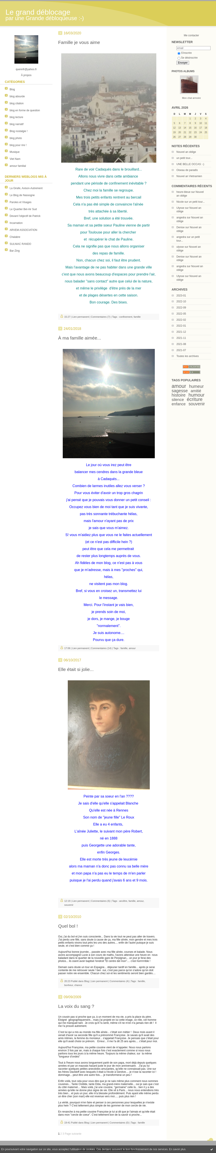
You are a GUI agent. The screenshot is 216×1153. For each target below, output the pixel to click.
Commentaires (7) (100, 316)
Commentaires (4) (119, 981)
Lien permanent (80, 316)
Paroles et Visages (20, 202)
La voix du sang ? (76, 1006)
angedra (181, 217)
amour (179, 386)
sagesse (180, 390)
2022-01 (181, 325)
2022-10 (181, 301)
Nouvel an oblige (186, 151)
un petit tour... (184, 158)
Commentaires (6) (100, 901)
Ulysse (180, 207)
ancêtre (123, 901)
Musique (14, 151)
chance (78, 985)
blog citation (17, 103)
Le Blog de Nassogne (22, 195)
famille (137, 316)
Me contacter (191, 35)
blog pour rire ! (18, 145)
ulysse (180, 246)
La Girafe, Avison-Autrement (26, 188)
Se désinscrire (188, 57)
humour (196, 395)
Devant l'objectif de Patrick (25, 216)
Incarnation (16, 223)
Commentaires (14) (101, 648)
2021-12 (181, 331)
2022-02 (181, 319)
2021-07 (181, 350)
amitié (196, 391)
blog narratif (16, 124)
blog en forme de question (25, 110)
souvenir (196, 403)
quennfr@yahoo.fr (26, 69)
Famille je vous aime (79, 42)
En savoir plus (177, 1149)
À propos (26, 75)
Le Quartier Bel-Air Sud (23, 209)
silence (178, 399)
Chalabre (15, 237)
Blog (12, 89)
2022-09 (181, 307)
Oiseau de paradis (187, 170)
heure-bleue (183, 191)
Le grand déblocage (37, 12)
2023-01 (181, 295)
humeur (196, 386)
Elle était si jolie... (76, 669)
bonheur (68, 985)
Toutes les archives (187, 356)
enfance (179, 404)
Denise (180, 227)
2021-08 (181, 344)
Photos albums (183, 71)
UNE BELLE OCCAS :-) (190, 164)
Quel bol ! (68, 925)
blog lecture (16, 117)
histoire (179, 395)
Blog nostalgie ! (19, 131)
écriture (194, 399)
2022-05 (181, 313)
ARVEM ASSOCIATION (23, 230)
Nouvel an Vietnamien (189, 176)
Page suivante (73, 1133)
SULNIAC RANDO (20, 244)
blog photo (16, 138)
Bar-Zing (15, 250)
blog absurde (17, 96)
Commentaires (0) (119, 1122)
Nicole (180, 201)
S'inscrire (185, 52)
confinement (125, 316)
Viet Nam (15, 158)
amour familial (18, 165)
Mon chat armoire (191, 98)
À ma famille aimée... (79, 337)
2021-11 (181, 338)
